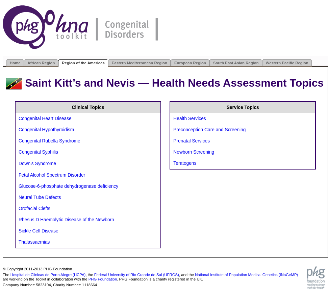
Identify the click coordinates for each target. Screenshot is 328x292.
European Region (190, 63)
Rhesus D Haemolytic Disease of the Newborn (66, 219)
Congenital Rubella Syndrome (49, 140)
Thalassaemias (34, 242)
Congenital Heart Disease (45, 118)
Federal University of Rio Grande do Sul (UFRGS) (136, 275)
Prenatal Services (191, 140)
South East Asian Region (236, 63)
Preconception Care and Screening (209, 129)
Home (15, 63)
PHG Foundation (103, 279)
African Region (41, 63)
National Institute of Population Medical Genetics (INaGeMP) (246, 275)
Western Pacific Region (287, 63)
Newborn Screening (193, 152)
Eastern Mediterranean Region (139, 63)
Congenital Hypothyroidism (46, 129)
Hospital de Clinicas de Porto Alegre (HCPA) (48, 275)
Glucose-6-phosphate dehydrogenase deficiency (68, 186)
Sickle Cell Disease (38, 230)
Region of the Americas (83, 63)
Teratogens (184, 163)
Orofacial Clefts (34, 208)
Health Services (189, 118)
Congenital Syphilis (38, 152)
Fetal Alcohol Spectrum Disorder (52, 175)
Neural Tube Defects (40, 197)
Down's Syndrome (37, 163)
